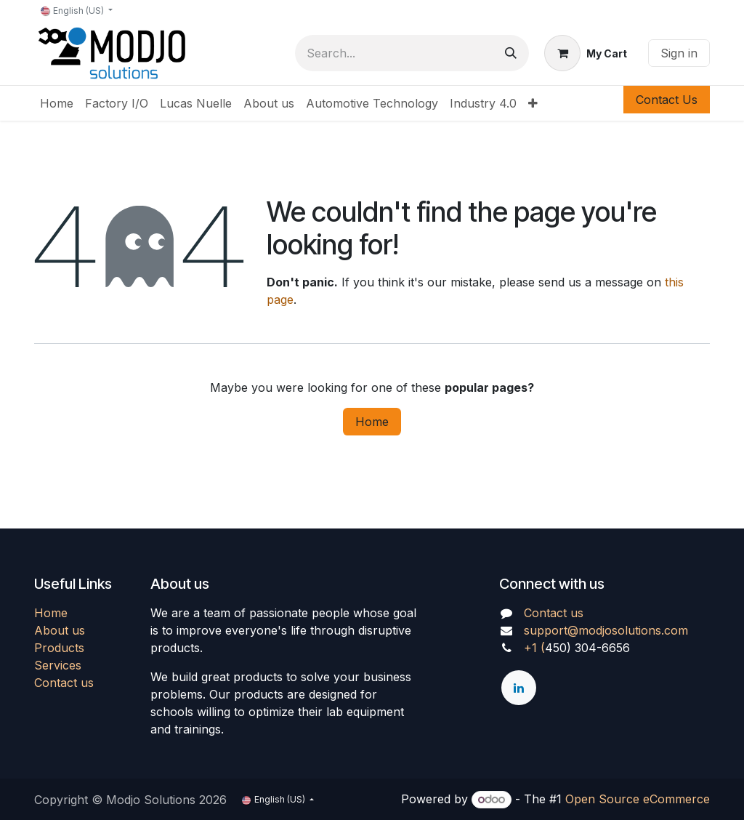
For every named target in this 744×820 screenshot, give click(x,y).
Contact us (64, 682)
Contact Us (667, 99)
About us (59, 630)
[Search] (511, 53)
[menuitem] (56, 103)
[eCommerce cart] (585, 53)
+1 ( (534, 647)
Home (372, 421)
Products (59, 647)
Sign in (679, 53)
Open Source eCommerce (637, 799)
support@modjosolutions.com (606, 630)
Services (57, 665)
